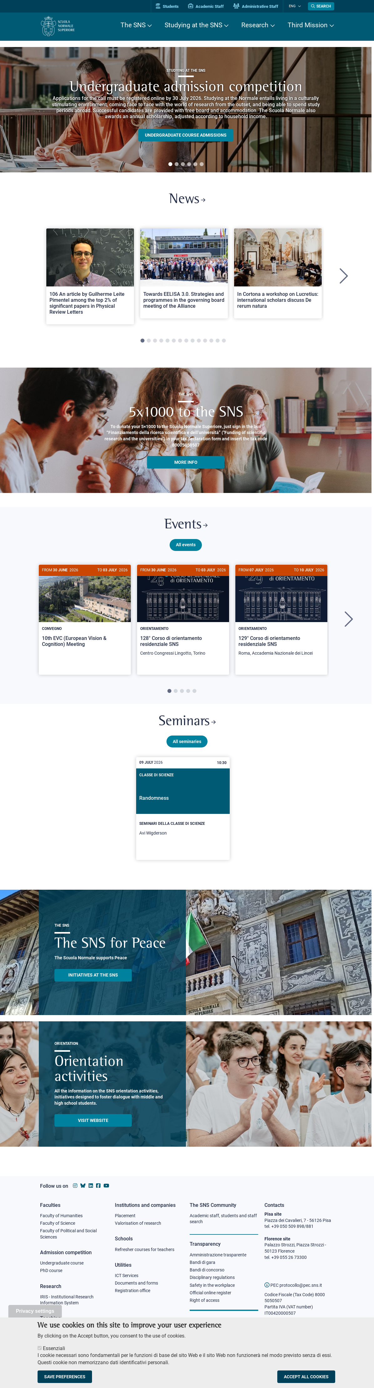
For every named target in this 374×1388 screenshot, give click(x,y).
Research (255, 25)
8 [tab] (186, 342)
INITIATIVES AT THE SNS (93, 977)
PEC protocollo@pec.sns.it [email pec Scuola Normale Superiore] (293, 1285)
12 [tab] (211, 342)
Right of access (204, 1301)
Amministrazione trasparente (218, 1254)
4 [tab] (189, 164)
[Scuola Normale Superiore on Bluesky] (82, 1186)
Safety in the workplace (212, 1285)
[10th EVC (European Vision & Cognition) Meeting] (85, 612)
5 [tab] (195, 164)
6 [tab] (201, 164)
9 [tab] (192, 342)
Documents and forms (136, 1283)
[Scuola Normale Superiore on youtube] (106, 1186)
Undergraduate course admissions (186, 135)
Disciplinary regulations (212, 1278)
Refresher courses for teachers (144, 1249)
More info (185, 462)
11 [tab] (205, 342)
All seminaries (187, 743)
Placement (125, 1215)
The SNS (133, 25)
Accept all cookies (306, 1376)
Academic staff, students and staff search (223, 1218)
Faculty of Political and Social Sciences (68, 1234)
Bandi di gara (202, 1262)
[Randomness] (183, 811)
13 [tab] (217, 342)
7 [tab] (180, 342)
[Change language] (299, 6)
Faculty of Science (57, 1223)
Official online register (210, 1293)
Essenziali (54, 1348)
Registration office (132, 1291)
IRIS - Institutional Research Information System (67, 1300)
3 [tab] (183, 164)
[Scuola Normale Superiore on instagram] (75, 1186)
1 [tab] (170, 164)
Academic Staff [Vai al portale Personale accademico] (209, 6)
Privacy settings (35, 1311)
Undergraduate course (62, 1263)
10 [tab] (199, 342)
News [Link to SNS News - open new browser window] (187, 200)
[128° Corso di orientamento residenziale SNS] (183, 615)
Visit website (93, 1122)
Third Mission (308, 25)
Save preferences (64, 1376)
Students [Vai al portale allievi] (170, 6)
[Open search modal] (321, 6)
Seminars (187, 724)
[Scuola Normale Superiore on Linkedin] (91, 1186)
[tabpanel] (185, 109)
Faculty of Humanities (61, 1215)
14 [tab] (224, 342)
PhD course (51, 1271)
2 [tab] (176, 164)
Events (186, 526)
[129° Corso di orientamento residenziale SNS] (281, 615)
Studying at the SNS (193, 25)
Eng (294, 6)
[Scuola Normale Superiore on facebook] (98, 1186)
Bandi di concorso (207, 1270)
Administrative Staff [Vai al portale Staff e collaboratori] (258, 6)
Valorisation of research (138, 1223)
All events (186, 546)
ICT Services (126, 1275)
